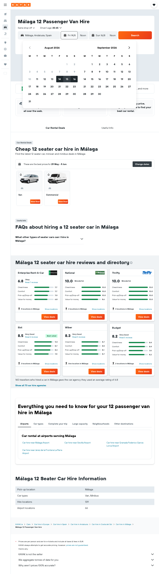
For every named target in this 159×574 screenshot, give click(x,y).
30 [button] (74, 93)
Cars (28, 524)
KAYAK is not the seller (86, 554)
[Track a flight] (5, 49)
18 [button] (37, 86)
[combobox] (26, 27)
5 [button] (44, 71)
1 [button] (66, 64)
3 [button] (29, 71)
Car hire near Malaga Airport (35, 442)
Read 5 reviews (78, 337)
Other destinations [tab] (123, 423)
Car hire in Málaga (123, 524)
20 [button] (52, 86)
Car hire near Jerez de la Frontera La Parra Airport (42, 452)
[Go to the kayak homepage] (21, 5)
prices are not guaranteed (77, 545)
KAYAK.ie (19, 524)
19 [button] (44, 86)
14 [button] (59, 79)
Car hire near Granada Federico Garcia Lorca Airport (125, 444)
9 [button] (74, 71)
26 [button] (44, 93)
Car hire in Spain (60, 524)
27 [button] (52, 93)
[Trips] (5, 64)
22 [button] (67, 86)
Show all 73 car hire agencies (30, 385)
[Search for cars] (5, 27)
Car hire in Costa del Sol (102, 524)
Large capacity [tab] (80, 423)
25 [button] (37, 93)
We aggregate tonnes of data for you (86, 560)
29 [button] (67, 93)
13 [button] (52, 79)
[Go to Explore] (5, 42)
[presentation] (131, 262)
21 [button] (59, 86)
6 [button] (52, 71)
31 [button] (30, 101)
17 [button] (30, 86)
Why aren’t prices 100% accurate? (86, 565)
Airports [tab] (24, 423)
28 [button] (59, 93)
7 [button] (59, 71)
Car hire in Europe (41, 524)
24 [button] (29, 93)
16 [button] (74, 79)
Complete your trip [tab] (57, 423)
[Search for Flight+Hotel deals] (5, 34)
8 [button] (67, 71)
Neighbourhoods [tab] (101, 423)
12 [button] (44, 79)
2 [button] (74, 64)
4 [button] (37, 71)
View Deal (35, 201)
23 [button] (74, 86)
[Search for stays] (5, 21)
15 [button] (67, 79)
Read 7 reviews (31, 282)
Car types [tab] (38, 423)
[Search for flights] (5, 14)
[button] (5, 4)
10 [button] (29, 79)
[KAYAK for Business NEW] (5, 55)
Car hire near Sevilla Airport (77, 442)
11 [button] (37, 79)
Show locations (51, 309)
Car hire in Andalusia (79, 524)
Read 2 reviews (31, 337)
